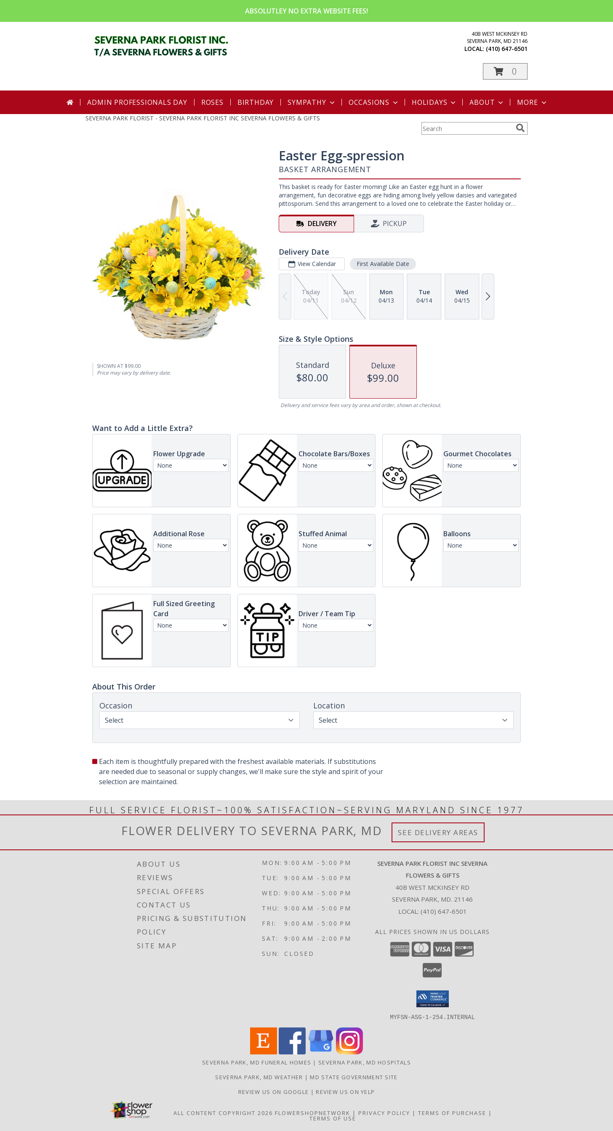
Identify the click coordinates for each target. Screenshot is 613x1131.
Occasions (374, 102)
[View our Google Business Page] (320, 1052)
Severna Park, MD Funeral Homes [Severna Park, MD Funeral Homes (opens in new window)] (256, 1062)
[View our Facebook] (292, 1052)
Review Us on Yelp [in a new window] (345, 1091)
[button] (505, 71)
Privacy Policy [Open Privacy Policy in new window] (384, 1112)
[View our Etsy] (263, 1052)
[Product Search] (467, 128)
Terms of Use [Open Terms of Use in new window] (332, 1118)
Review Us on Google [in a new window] (274, 1091)
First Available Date (383, 264)
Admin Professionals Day (137, 102)
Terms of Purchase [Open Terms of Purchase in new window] (452, 1112)
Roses (212, 102)
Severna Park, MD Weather (259, 1076)
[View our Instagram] (349, 1052)
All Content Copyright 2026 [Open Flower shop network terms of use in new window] (223, 1112)
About (487, 102)
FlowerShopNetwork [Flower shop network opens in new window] (312, 1112)
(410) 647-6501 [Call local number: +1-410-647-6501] (507, 49)
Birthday (255, 102)
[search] (520, 128)
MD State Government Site (353, 1076)
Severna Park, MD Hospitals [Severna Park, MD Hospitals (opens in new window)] (364, 1062)
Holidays (434, 102)
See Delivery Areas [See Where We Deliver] (438, 832)
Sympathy (312, 102)
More (532, 102)
